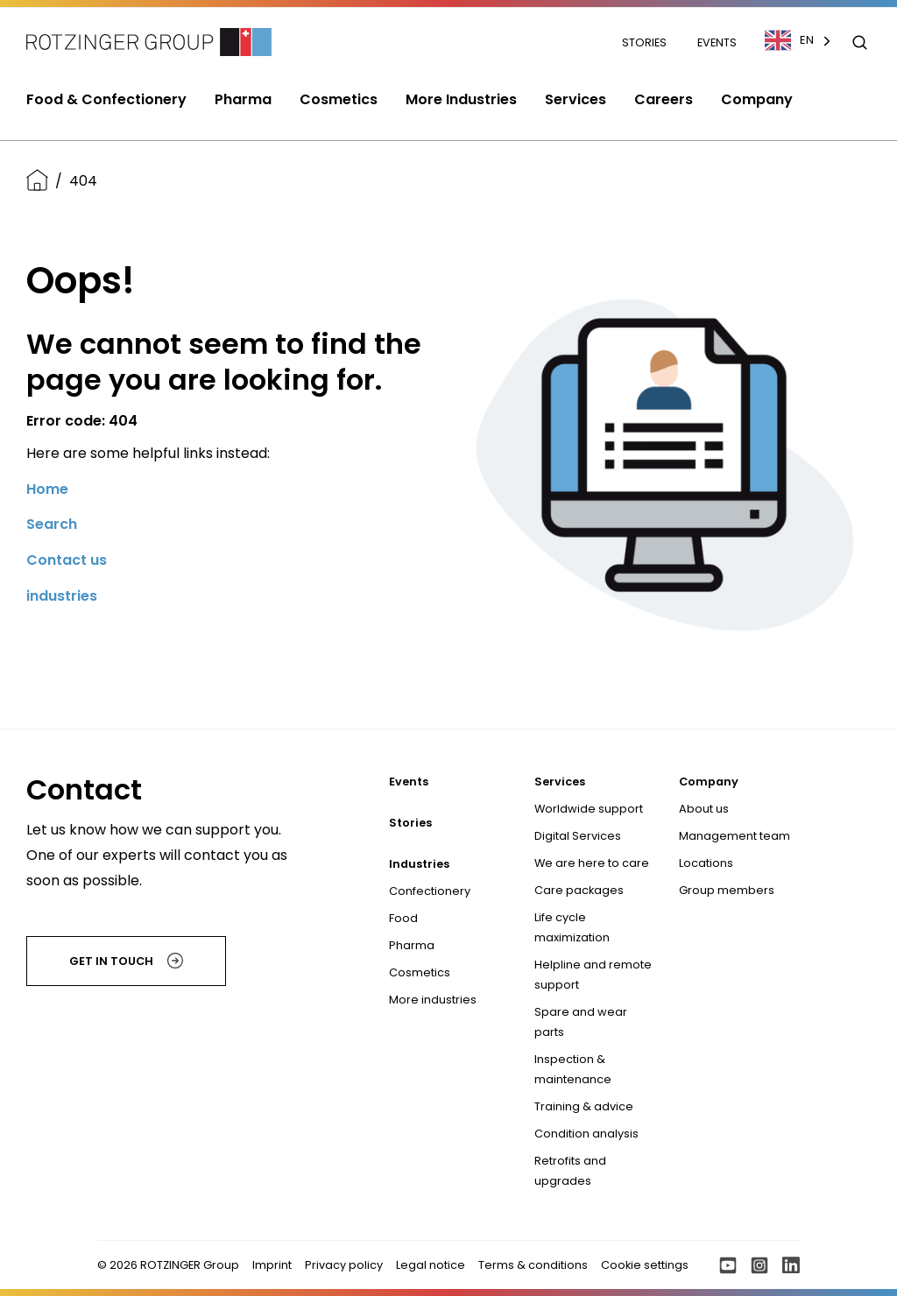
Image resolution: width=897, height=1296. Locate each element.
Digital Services (577, 835)
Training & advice (583, 1106)
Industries (419, 863)
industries (61, 596)
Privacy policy (344, 1264)
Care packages (579, 890)
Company (708, 781)
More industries (433, 999)
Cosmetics (419, 972)
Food (403, 918)
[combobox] (807, 40)
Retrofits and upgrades (570, 1170)
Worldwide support (588, 808)
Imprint (272, 1264)
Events (717, 42)
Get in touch (126, 960)
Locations (706, 863)
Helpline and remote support (593, 974)
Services (559, 781)
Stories (645, 42)
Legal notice (430, 1264)
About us (704, 808)
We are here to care (591, 863)
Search (51, 524)
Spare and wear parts (580, 1021)
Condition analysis (586, 1133)
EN (789, 40)
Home (47, 489)
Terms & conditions (533, 1264)
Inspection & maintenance (572, 1069)
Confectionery (429, 891)
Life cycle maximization (572, 927)
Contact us (66, 560)
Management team (734, 835)
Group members (726, 890)
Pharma (411, 945)
